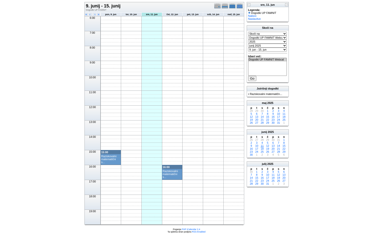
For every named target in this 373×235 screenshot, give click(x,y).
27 (256, 122)
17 (278, 116)
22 (267, 119)
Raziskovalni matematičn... (266, 93)
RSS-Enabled (199, 232)
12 (251, 116)
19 (251, 119)
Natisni (252, 15)
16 (272, 116)
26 (251, 122)
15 (267, 116)
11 (283, 113)
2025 (270, 102)
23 (272, 119)
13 (256, 116)
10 (278, 113)
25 (283, 119)
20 (256, 119)
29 (267, 122)
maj (264, 102)
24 (278, 119)
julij (264, 163)
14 (262, 116)
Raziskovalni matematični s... (109, 159)
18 (283, 116)
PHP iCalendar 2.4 (191, 229)
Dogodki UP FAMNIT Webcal (267, 59)
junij (264, 131)
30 (272, 122)
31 (278, 122)
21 (262, 119)
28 (262, 122)
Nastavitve (254, 18)
